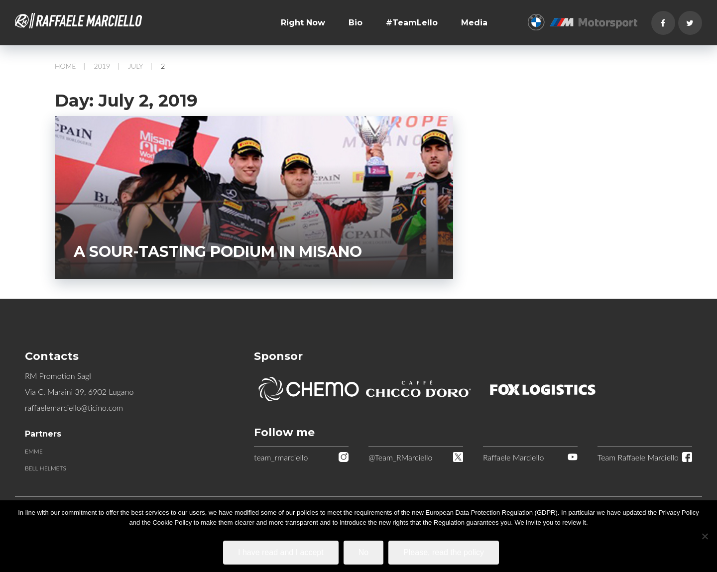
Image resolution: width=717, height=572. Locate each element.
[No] (705, 536)
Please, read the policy (443, 552)
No (363, 552)
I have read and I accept (281, 552)
